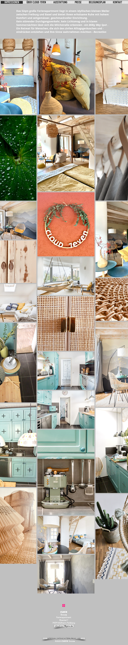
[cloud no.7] (63, 605)
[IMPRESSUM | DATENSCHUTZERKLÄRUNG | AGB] (64, 638)
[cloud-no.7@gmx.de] (64, 626)
